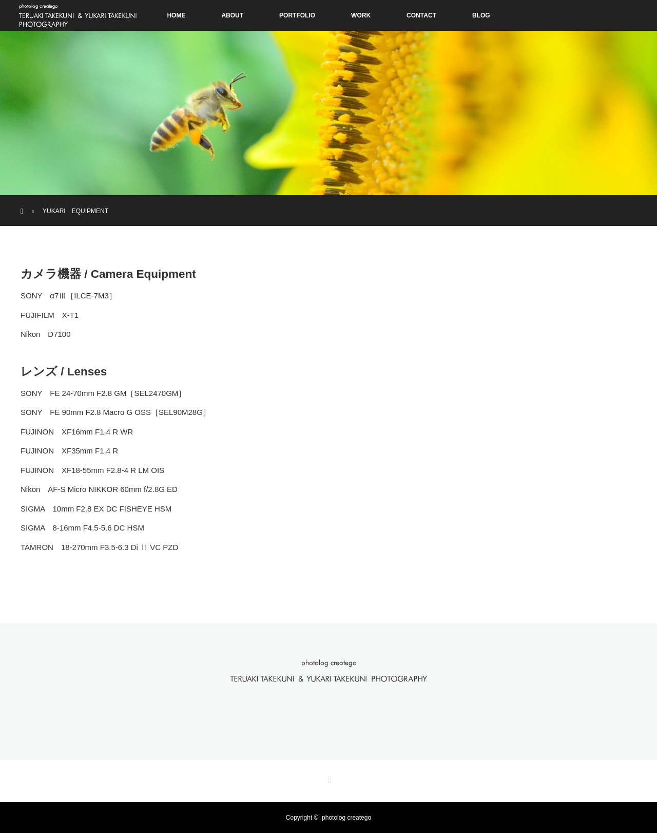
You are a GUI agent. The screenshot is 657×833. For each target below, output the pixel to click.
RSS (328, 778)
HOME (176, 15)
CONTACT (421, 15)
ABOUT (232, 15)
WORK (361, 15)
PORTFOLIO (297, 15)
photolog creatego (346, 817)
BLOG (481, 15)
